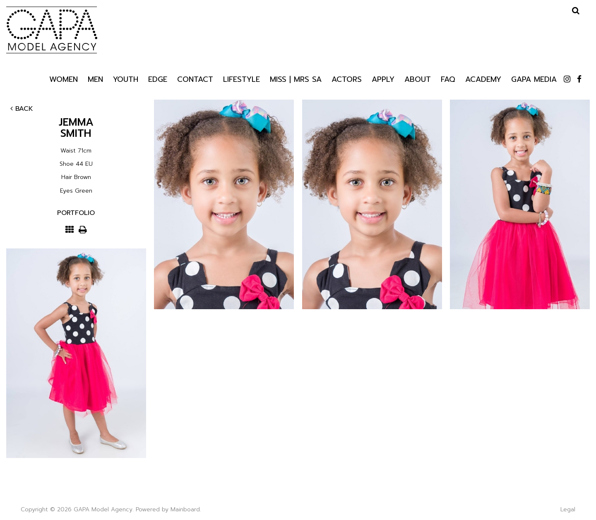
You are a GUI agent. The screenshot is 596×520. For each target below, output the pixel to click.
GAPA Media (534, 79)
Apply (383, 79)
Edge (157, 79)
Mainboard (185, 509)
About (417, 79)
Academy (483, 79)
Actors (347, 79)
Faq (448, 79)
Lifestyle (241, 79)
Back (21, 109)
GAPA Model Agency (51, 30)
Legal (567, 509)
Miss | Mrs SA (296, 79)
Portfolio (76, 213)
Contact (195, 79)
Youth (125, 79)
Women (63, 79)
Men (95, 79)
